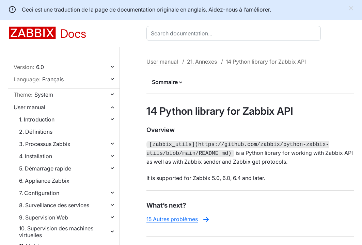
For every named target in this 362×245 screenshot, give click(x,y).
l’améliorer (256, 9)
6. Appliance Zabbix (44, 180)
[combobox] (235, 33)
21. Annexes (202, 61)
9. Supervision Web (43, 217)
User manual (29, 107)
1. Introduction (36, 119)
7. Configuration (39, 193)
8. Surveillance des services (54, 205)
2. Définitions (35, 131)
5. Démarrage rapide (45, 168)
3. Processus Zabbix (44, 144)
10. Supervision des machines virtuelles (56, 232)
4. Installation (35, 156)
